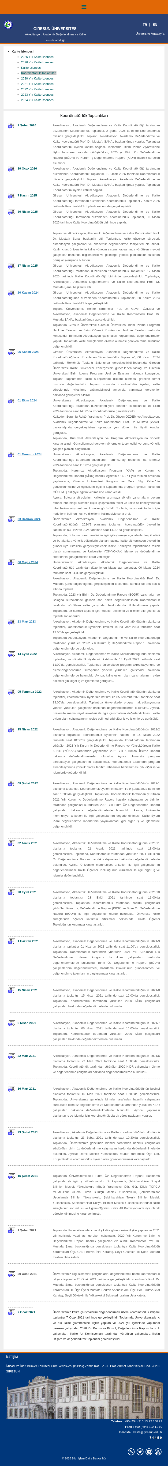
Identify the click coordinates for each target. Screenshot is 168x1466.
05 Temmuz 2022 (29, 691)
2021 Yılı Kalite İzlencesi (37, 84)
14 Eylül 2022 (27, 654)
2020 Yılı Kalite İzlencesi (37, 78)
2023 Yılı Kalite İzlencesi (37, 94)
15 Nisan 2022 (28, 729)
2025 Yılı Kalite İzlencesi (37, 57)
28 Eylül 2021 (27, 892)
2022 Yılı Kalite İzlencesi (37, 89)
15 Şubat (24, 1176)
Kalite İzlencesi (31, 67)
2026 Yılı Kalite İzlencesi (37, 62)
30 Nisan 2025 (28, 211)
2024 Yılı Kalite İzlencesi (37, 100)
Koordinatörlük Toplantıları (38, 73)
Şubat (26, 1132)
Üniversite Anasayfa (149, 33)
